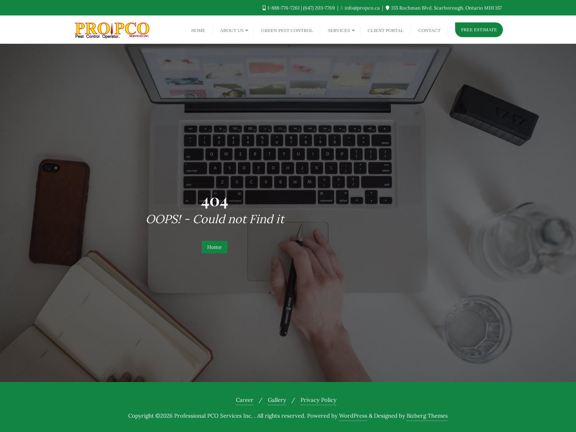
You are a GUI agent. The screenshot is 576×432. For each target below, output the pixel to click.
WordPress (353, 415)
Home (214, 247)
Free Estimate (479, 29)
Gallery (277, 399)
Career (244, 399)
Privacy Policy (318, 399)
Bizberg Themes (427, 415)
